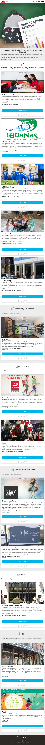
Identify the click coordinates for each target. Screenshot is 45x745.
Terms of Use (19, 741)
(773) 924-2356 (5, 245)
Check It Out (22, 110)
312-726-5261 (5, 676)
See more (4, 102)
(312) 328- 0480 (5, 512)
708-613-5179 (5, 557)
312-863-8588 (5, 292)
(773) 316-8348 (5, 151)
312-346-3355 (5, 453)
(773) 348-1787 (5, 407)
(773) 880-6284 (5, 106)
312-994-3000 (5, 617)
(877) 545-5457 (5, 198)
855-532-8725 (5, 721)
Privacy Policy (26, 741)
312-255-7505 (5, 349)
